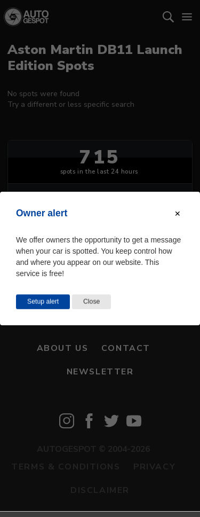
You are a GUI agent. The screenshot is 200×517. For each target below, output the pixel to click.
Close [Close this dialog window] (91, 302)
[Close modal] (177, 213)
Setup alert (43, 302)
